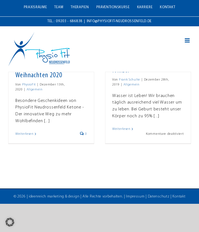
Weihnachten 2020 (38, 75)
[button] (10, 222)
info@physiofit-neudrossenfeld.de (119, 21)
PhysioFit (29, 84)
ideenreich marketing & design (54, 196)
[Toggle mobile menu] (188, 40)
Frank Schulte (129, 79)
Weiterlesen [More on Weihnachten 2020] (24, 134)
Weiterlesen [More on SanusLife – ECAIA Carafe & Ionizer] (121, 129)
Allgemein (35, 89)
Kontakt (178, 196)
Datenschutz (159, 196)
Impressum (135, 196)
